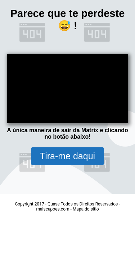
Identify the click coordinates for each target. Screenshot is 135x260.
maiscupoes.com (52, 209)
